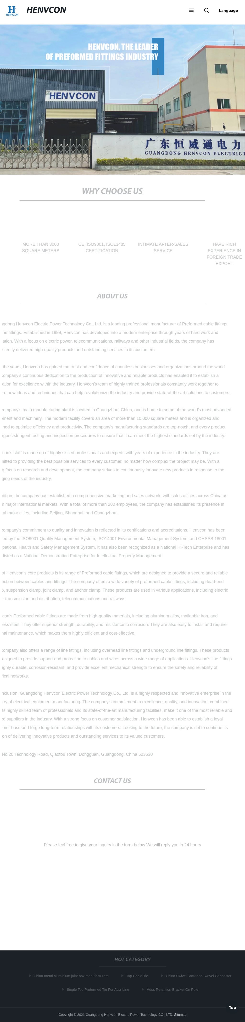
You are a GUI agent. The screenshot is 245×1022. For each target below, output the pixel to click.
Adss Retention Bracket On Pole (173, 989)
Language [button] (228, 10)
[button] (191, 10)
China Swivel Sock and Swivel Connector (199, 976)
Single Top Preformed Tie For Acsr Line (98, 989)
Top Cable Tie (138, 976)
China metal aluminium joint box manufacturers (71, 976)
